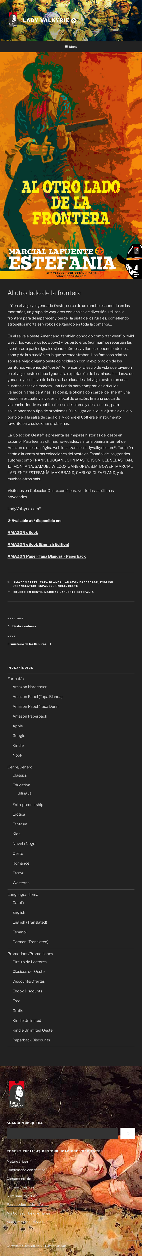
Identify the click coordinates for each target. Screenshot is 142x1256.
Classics (20, 775)
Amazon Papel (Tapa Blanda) (38, 582)
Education (21, 785)
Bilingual (25, 793)
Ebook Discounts (27, 991)
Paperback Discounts (31, 1040)
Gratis (18, 1010)
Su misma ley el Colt (22, 1196)
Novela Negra (25, 843)
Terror (18, 873)
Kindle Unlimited (27, 1020)
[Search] (127, 1133)
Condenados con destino (26, 1170)
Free (16, 1001)
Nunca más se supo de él (26, 1222)
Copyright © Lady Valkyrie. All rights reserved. (37, 1245)
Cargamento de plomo (24, 1179)
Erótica (19, 814)
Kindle (60, 586)
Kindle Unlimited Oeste (32, 1030)
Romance (21, 863)
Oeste (73, 586)
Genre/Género (20, 767)
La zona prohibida (21, 1187)
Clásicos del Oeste (29, 971)
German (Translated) (30, 942)
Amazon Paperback (81, 582)
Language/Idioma (23, 894)
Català (18, 902)
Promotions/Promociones (30, 954)
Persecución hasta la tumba (28, 1205)
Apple (18, 726)
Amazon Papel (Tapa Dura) (36, 706)
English (19, 912)
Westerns (21, 883)
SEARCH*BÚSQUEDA (25, 1123)
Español (45, 586)
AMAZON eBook (23, 532)
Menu (71, 46)
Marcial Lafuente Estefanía (69, 592)
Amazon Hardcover (30, 687)
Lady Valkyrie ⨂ (50, 20)
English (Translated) (30, 922)
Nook (17, 755)
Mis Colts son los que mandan (29, 1213)
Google (19, 735)
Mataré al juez (17, 1161)
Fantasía (20, 824)
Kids (16, 834)
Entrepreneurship (28, 804)
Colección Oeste (27, 592)
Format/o (16, 678)
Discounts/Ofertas (29, 981)
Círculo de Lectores (30, 962)
